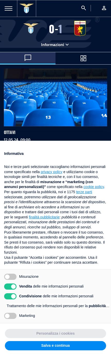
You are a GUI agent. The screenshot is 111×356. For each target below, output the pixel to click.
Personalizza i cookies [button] (55, 333)
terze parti (84, 192)
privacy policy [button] (51, 172)
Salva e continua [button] (55, 345)
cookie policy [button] (93, 187)
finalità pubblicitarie (44, 217)
